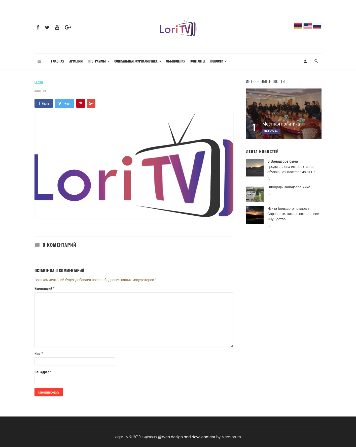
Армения (76, 61)
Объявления (175, 61)
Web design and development (188, 436)
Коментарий (44, 288)
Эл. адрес (43, 371)
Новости (216, 61)
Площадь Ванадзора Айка (288, 187)
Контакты (197, 61)
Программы (97, 61)
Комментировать (48, 392)
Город (38, 81)
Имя (38, 353)
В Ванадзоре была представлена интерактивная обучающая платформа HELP (291, 166)
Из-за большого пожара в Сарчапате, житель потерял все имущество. (293, 214)
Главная (57, 61)
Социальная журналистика (136, 61)
